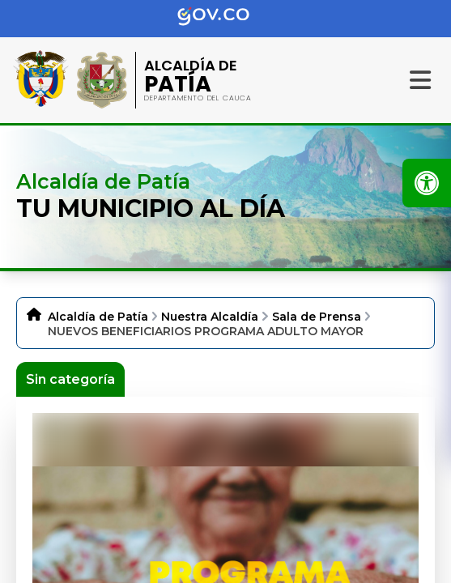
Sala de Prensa (316, 316)
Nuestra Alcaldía (209, 316)
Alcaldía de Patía (98, 316)
